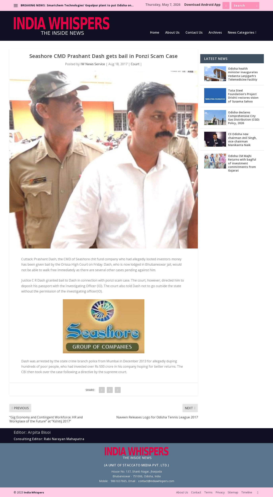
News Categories (241, 33)
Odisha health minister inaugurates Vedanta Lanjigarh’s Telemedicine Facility (243, 74)
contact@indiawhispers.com (156, 481)
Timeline (246, 492)
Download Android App (202, 4)
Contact (196, 492)
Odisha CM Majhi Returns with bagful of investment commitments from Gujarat (242, 163)
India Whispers (34, 492)
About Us (172, 33)
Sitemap (233, 492)
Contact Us (194, 33)
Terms (208, 492)
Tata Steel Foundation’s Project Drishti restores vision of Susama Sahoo (243, 96)
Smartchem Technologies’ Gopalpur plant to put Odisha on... (90, 5)
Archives (215, 33)
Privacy (220, 492)
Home (154, 33)
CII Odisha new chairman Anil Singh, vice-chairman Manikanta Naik (242, 139)
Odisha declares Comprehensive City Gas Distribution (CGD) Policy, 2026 (243, 117)
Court (135, 64)
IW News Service (93, 64)
